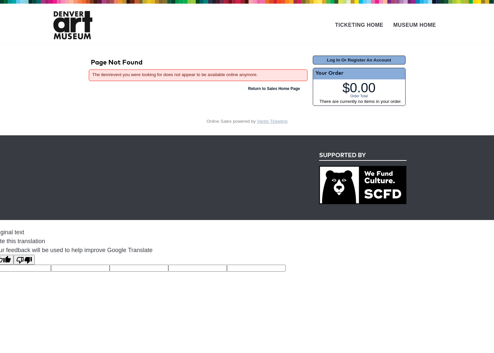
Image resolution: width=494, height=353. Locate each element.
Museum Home (414, 25)
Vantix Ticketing (272, 121)
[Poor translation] (24, 260)
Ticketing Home (359, 25)
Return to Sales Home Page (274, 88)
